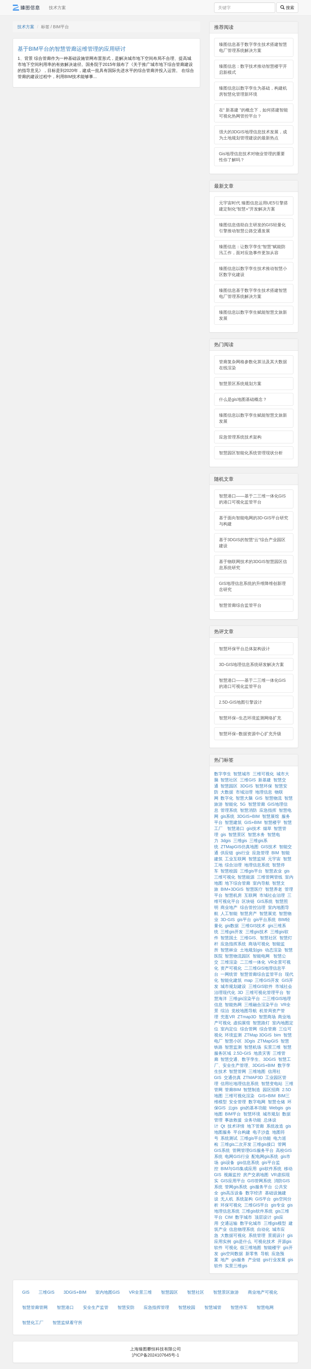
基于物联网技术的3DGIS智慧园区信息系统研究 (253, 564)
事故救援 (233, 1120)
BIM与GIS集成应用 (238, 1168)
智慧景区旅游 (226, 1292)
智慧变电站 (271, 1083)
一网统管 (229, 974)
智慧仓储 (276, 1101)
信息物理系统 (242, 1229)
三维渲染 (229, 962)
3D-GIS (227, 919)
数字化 (226, 798)
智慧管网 (237, 1071)
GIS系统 (265, 901)
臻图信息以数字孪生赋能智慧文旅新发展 (253, 315)
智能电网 (262, 956)
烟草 (267, 828)
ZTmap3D (247, 1016)
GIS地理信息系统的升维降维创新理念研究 (252, 586)
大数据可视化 (233, 1235)
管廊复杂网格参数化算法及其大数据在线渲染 (253, 364)
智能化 (231, 804)
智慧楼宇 (272, 822)
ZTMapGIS (268, 1041)
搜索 (287, 7)
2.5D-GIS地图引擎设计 (240, 702)
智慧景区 (236, 834)
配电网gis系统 (264, 1156)
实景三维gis (236, 1265)
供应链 (226, 852)
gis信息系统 (248, 1162)
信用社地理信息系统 (239, 1083)
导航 (265, 1253)
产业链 (254, 1259)
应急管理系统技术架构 (240, 437)
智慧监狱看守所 (67, 1322)
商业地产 (229, 907)
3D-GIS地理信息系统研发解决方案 (251, 664)
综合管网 (248, 1028)
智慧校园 (229, 871)
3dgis (225, 840)
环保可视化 (231, 1205)
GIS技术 (269, 846)
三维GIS (248, 779)
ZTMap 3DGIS (258, 1035)
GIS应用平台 (232, 1180)
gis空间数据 (231, 1253)
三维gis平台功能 (255, 1138)
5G (243, 804)
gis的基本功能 (253, 1107)
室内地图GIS (107, 1292)
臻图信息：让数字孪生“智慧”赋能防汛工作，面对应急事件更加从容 (252, 249)
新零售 (251, 1253)
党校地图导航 (244, 1010)
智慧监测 (233, 1047)
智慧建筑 (233, 822)
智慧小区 (233, 1041)
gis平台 (244, 919)
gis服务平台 (261, 1186)
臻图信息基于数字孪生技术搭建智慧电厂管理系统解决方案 (253, 47)
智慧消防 (248, 810)
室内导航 (261, 883)
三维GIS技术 (253, 925)
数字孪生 (222, 773)
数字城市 (243, 1217)
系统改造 (274, 1126)
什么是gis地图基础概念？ (243, 399)
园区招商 (271, 1089)
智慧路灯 (261, 1022)
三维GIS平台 (256, 1205)
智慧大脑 (244, 798)
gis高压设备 (231, 1192)
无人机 (226, 1199)
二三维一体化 (252, 962)
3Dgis (249, 1041)
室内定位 (229, 1028)
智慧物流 (273, 798)
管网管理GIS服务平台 (253, 1150)
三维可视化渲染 (240, 1095)
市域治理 (244, 792)
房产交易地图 (255, 1174)
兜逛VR (227, 1016)
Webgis (276, 1107)
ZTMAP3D (253, 1077)
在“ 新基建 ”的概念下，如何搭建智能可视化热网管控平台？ (253, 113)
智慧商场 (267, 1016)
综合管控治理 (252, 907)
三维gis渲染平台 (244, 998)
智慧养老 (273, 889)
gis (223, 834)
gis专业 (278, 1205)
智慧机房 (233, 895)
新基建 (264, 779)
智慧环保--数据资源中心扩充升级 (250, 733)
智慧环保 (263, 786)
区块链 (248, 901)
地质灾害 (262, 1053)
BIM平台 (233, 1113)
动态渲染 (273, 949)
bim (277, 1035)
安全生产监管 (95, 1307)
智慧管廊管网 (35, 1307)
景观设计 (276, 1235)
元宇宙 (274, 858)
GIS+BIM (252, 822)
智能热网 (233, 1004)
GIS (258, 798)
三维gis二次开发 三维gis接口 (247, 1144)
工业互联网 (235, 858)
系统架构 (244, 1199)
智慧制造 (251, 1089)
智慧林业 (229, 949)
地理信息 (263, 792)
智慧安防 (126, 1307)
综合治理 (233, 864)
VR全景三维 (140, 1292)
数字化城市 (250, 1223)
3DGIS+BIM (248, 816)
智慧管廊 (256, 804)
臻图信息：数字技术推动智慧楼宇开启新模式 (253, 69)
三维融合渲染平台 (261, 1004)
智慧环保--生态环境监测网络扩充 (250, 717)
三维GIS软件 (260, 986)
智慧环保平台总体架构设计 (244, 648)
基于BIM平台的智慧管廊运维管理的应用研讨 (72, 49)
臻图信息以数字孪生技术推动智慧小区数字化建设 (253, 271)
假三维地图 (250, 1247)
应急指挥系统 (233, 943)
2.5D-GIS (242, 1053)
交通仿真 (232, 1077)
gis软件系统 (270, 1168)
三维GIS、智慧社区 (258, 937)
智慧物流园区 (237, 956)
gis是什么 (242, 1241)
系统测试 (229, 1138)
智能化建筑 (231, 980)
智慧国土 (229, 937)
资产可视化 (231, 968)
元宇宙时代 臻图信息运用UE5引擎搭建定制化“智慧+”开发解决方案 (253, 205)
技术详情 (235, 1126)
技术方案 (57, 7)
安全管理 (237, 1101)
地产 (224, 1259)
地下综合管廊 (237, 883)
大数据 (226, 792)
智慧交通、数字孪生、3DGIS (248, 1059)
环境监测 (233, 1035)
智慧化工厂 (32, 1322)
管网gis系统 (236, 1186)
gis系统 (227, 816)
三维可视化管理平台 (264, 992)
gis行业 (243, 852)
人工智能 (229, 913)
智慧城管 (212, 1307)
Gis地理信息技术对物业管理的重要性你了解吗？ (252, 156)
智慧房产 (248, 913)
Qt (222, 1126)
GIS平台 (263, 1199)
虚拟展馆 (241, 1022)
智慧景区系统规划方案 (240, 383)
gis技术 (254, 828)
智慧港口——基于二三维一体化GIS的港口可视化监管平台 (252, 498)
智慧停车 (239, 1307)
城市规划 (271, 1113)
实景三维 (272, 1047)
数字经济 (253, 1192)
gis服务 (238, 1259)
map (248, 980)
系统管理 (256, 1235)
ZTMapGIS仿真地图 (239, 846)
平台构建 (241, 1132)
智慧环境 (251, 1113)
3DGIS (246, 786)
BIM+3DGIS (231, 889)
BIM (275, 852)
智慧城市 (241, 773)
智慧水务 (256, 834)
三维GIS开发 (267, 980)
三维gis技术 (256, 931)
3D (240, 992)
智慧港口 (235, 828)
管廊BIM (233, 1089)
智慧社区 (229, 779)
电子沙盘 (261, 1132)
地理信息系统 (257, 864)
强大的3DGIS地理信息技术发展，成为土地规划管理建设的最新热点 (253, 134)
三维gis (240, 840)
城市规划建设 (233, 986)
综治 (224, 1010)
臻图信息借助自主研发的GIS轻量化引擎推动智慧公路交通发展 (252, 227)
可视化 (231, 1247)
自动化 (263, 1229)
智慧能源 (246, 877)
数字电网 (256, 1101)
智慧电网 (265, 1307)
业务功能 (252, 1120)
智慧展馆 (270, 816)
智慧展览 (267, 913)
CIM (229, 1217)
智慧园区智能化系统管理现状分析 (251, 452)
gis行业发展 (274, 1259)
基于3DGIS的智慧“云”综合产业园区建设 (252, 542)
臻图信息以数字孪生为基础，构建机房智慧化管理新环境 (253, 91)
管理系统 (229, 810)
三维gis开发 (231, 931)
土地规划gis (251, 949)
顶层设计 (263, 1217)
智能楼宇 (272, 1247)
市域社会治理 (272, 895)
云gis (233, 1107)
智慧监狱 (256, 858)
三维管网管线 (269, 877)
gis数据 (232, 925)
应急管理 (260, 852)
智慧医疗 (254, 889)
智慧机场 (252, 1047)
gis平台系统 (265, 919)
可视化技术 (264, 1241)
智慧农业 (273, 871)
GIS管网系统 (259, 1180)
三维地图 (256, 1071)
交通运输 (229, 1223)
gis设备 (227, 1162)
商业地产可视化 (263, 1292)
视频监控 (232, 1174)
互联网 (250, 895)
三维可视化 (263, 773)
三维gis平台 (251, 871)
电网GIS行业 (237, 1156)
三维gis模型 (275, 1223)
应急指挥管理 (156, 1307)
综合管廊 (267, 1028)
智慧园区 (229, 786)
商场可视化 (259, 943)
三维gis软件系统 (257, 1211)
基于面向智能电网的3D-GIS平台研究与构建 (254, 520)
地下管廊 (255, 1126)
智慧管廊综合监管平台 (240, 605)
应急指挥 (267, 810)
